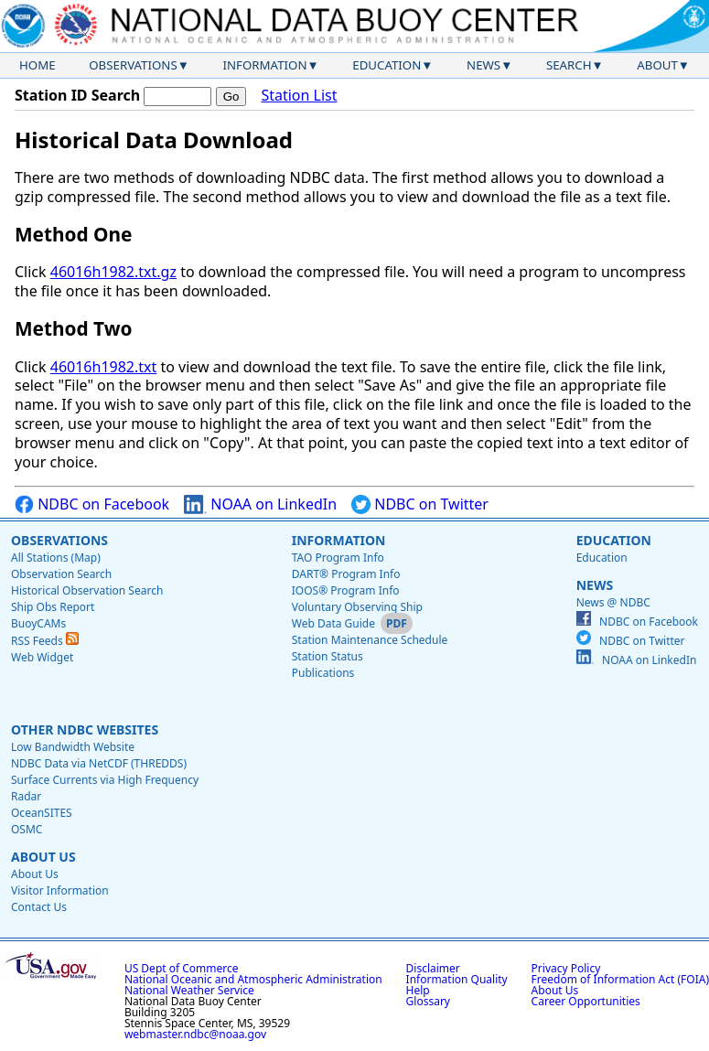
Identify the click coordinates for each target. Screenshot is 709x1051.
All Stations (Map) (56, 557)
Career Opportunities (586, 1001)
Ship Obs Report (52, 607)
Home (37, 65)
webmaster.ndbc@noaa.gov (195, 1034)
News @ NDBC (613, 602)
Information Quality (457, 979)
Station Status (327, 656)
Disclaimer (433, 968)
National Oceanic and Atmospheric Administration (253, 979)
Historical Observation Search (87, 590)
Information (265, 65)
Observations (133, 65)
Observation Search (61, 574)
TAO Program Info (338, 557)
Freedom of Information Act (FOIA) (620, 979)
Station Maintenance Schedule (370, 640)
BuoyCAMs (38, 623)
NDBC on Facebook (92, 504)
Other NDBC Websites (84, 729)
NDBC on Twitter (420, 504)
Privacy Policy (566, 968)
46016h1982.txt (103, 367)
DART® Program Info (346, 574)
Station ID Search (77, 95)
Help (418, 990)
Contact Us (39, 907)
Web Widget (42, 657)
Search (569, 65)
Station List (299, 95)
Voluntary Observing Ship (357, 607)
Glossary (428, 1001)
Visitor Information (60, 890)
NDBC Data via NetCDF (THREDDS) (99, 763)
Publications (323, 673)
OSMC (26, 829)
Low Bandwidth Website (72, 747)
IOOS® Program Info (346, 590)
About (657, 65)
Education (386, 65)
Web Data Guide (333, 623)
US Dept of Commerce (181, 968)
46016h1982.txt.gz (113, 272)
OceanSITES (41, 812)
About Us (43, 856)
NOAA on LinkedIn (260, 504)
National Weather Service (189, 990)
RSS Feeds (45, 641)
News (483, 65)
